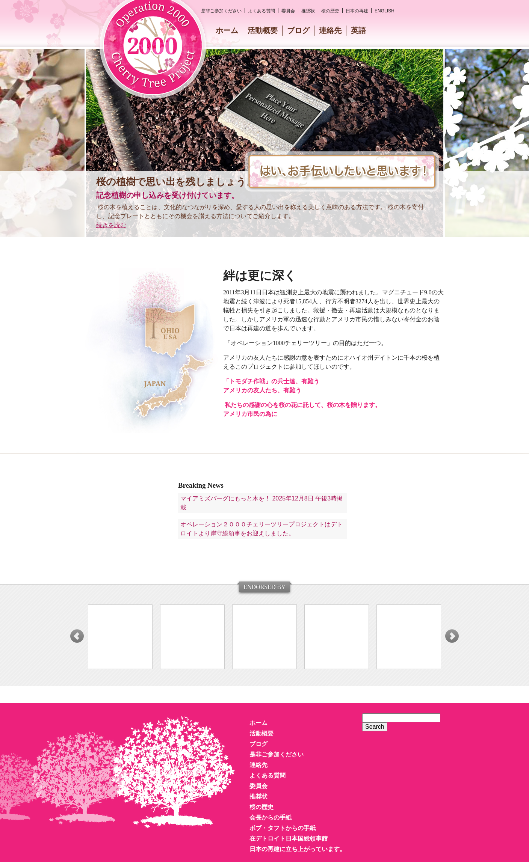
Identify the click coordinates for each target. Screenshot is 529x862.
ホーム (227, 30)
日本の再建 (357, 11)
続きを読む (111, 225)
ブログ (298, 30)
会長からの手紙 (270, 817)
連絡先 (330, 30)
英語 (358, 30)
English (384, 11)
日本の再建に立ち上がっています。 (297, 849)
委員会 (288, 11)
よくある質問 (261, 11)
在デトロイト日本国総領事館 (288, 838)
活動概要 (263, 30)
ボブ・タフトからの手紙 (282, 828)
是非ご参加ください (221, 11)
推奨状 (308, 11)
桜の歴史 (330, 11)
